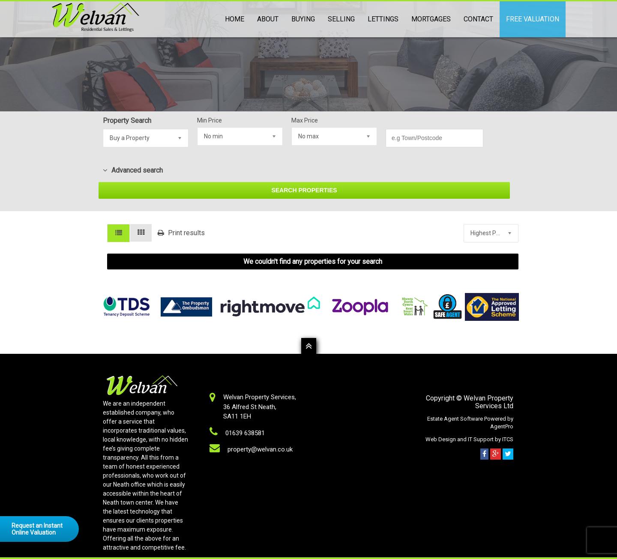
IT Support (481, 439)
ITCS (507, 439)
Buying (303, 19)
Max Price (304, 120)
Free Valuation (532, 19)
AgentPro (501, 426)
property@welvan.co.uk (260, 449)
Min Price (209, 120)
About (268, 19)
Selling (341, 19)
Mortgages (431, 19)
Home (234, 19)
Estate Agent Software (455, 419)
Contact (478, 19)
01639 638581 (245, 433)
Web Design (440, 439)
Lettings (383, 19)
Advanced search (133, 170)
